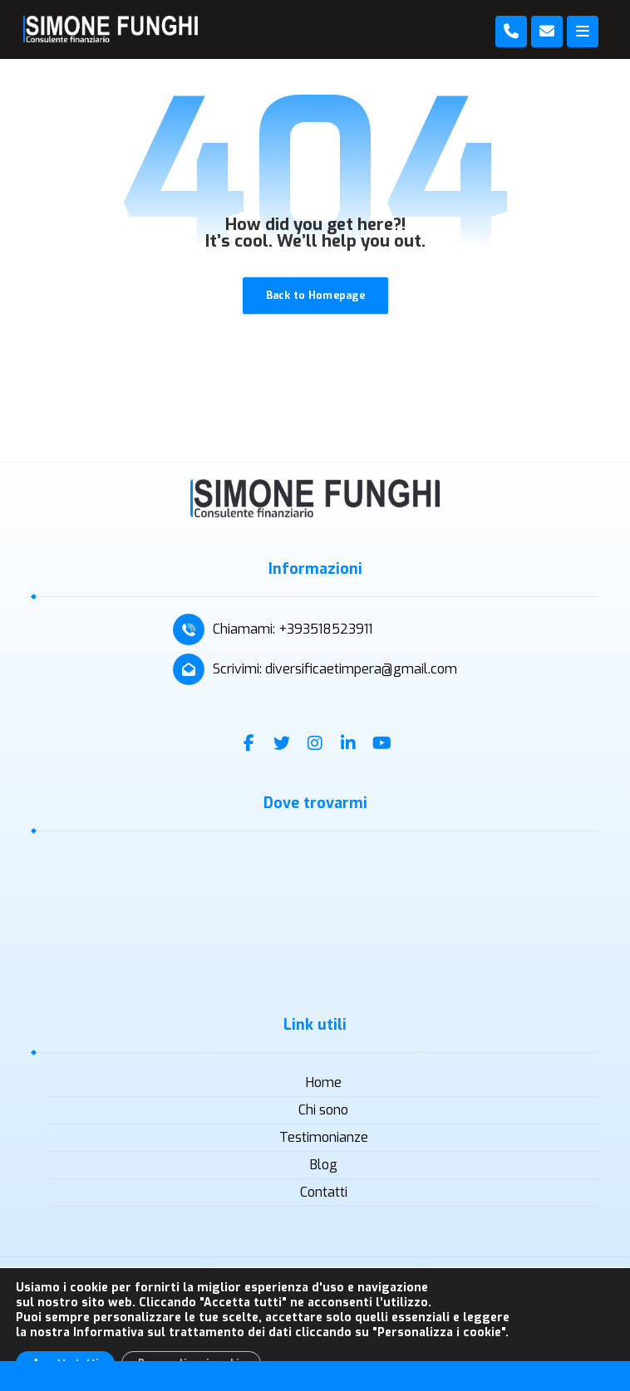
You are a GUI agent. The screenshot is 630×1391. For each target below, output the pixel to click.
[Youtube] (381, 743)
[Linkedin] (348, 743)
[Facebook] (248, 743)
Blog (323, 1164)
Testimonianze (323, 1137)
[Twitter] (281, 743)
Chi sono (323, 1110)
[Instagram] (315, 743)
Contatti (323, 1192)
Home (324, 1082)
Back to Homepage (315, 295)
